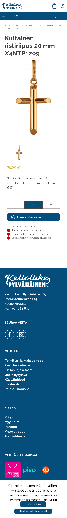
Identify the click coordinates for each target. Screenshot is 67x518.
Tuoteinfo (12, 384)
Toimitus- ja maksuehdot (24, 361)
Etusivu (8, 25)
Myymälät (12, 422)
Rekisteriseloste (17, 365)
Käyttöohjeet (15, 379)
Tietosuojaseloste (19, 370)
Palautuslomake (17, 389)
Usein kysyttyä (16, 375)
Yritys (9, 417)
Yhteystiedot (15, 431)
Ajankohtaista (15, 436)
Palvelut (11, 427)
